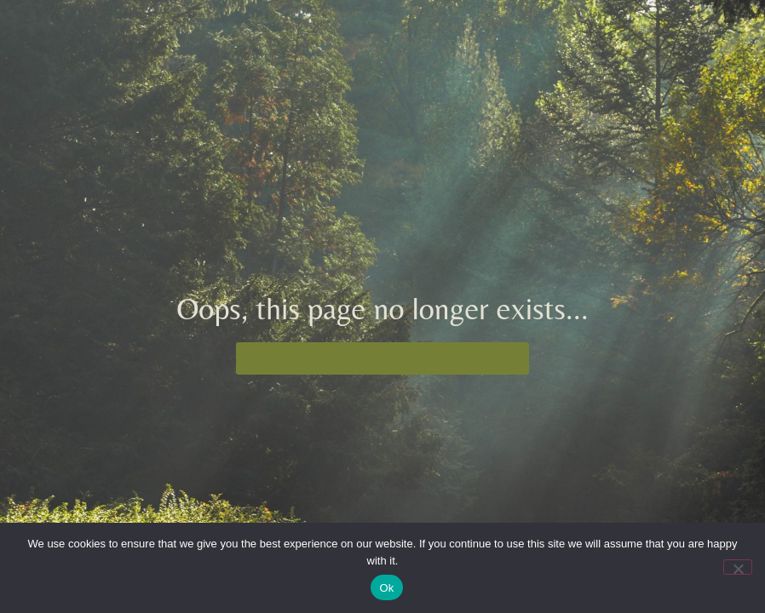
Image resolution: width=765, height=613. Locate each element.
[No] (737, 567)
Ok (386, 587)
